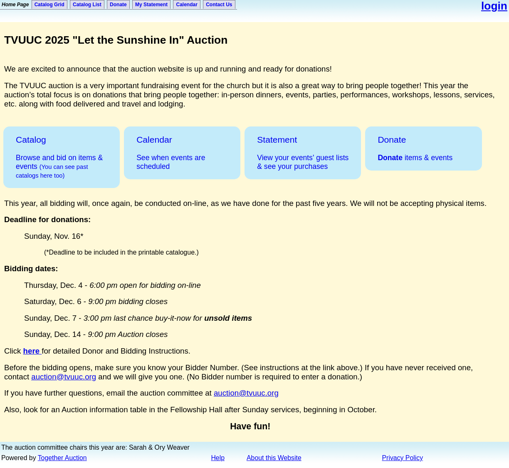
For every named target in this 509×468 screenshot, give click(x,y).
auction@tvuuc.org (63, 376)
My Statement (151, 4)
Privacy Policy (402, 457)
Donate (118, 4)
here (32, 351)
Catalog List (87, 4)
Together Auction (62, 457)
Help (218, 457)
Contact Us (219, 4)
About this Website (274, 457)
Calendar (186, 4)
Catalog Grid (49, 4)
